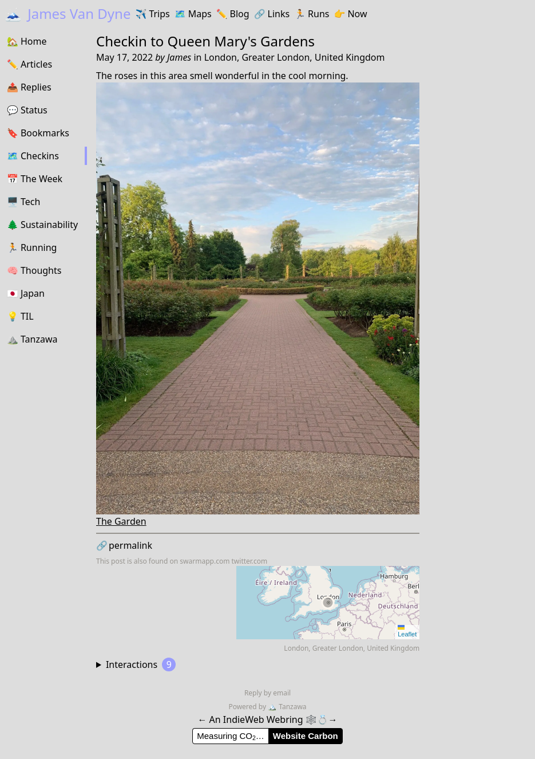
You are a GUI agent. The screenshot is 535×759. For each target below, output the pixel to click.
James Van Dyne (67, 13)
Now (350, 13)
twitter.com (250, 561)
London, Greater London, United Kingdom (294, 57)
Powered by (248, 706)
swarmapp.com (204, 561)
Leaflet (407, 631)
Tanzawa (287, 706)
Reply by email (267, 693)
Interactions (141, 664)
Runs (311, 13)
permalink (124, 545)
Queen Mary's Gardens (241, 41)
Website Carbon (305, 736)
